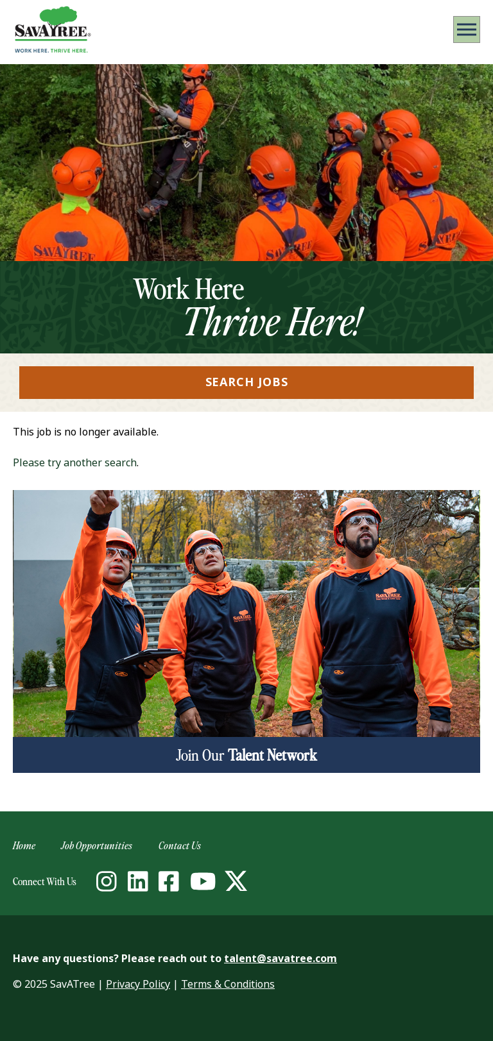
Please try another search (75, 462)
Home (24, 845)
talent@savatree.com (280, 958)
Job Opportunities (96, 845)
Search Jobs (246, 382)
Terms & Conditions (228, 984)
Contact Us (180, 845)
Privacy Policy (138, 984)
